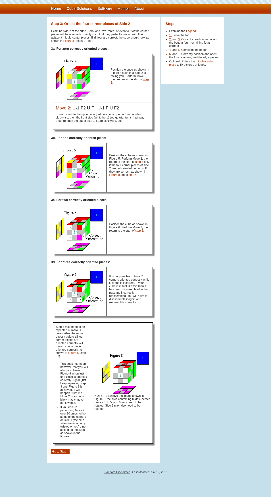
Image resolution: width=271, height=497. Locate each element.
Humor (123, 8)
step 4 (133, 174)
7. (179, 54)
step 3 (139, 161)
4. (170, 49)
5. (179, 49)
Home (56, 8)
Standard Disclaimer (117, 472)
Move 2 (63, 107)
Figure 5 (73, 352)
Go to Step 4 (60, 451)
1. (170, 35)
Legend (191, 31)
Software (104, 8)
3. (179, 39)
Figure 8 (68, 40)
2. (170, 39)
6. (170, 54)
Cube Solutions (79, 8)
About (139, 8)
